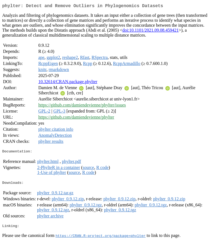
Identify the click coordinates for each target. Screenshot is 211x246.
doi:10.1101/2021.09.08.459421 (150, 31)
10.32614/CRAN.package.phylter (67, 82)
